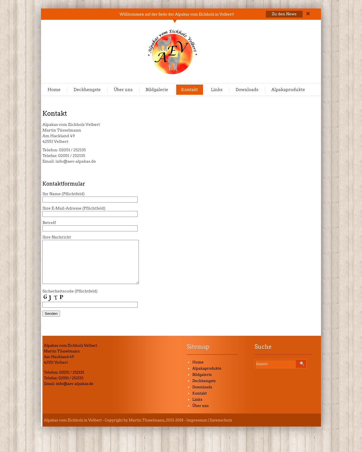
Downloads (247, 89)
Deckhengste (87, 89)
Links (217, 89)
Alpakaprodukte (288, 89)
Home (54, 89)
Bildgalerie (157, 89)
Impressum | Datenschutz (209, 429)
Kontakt (189, 89)
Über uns (123, 89)
